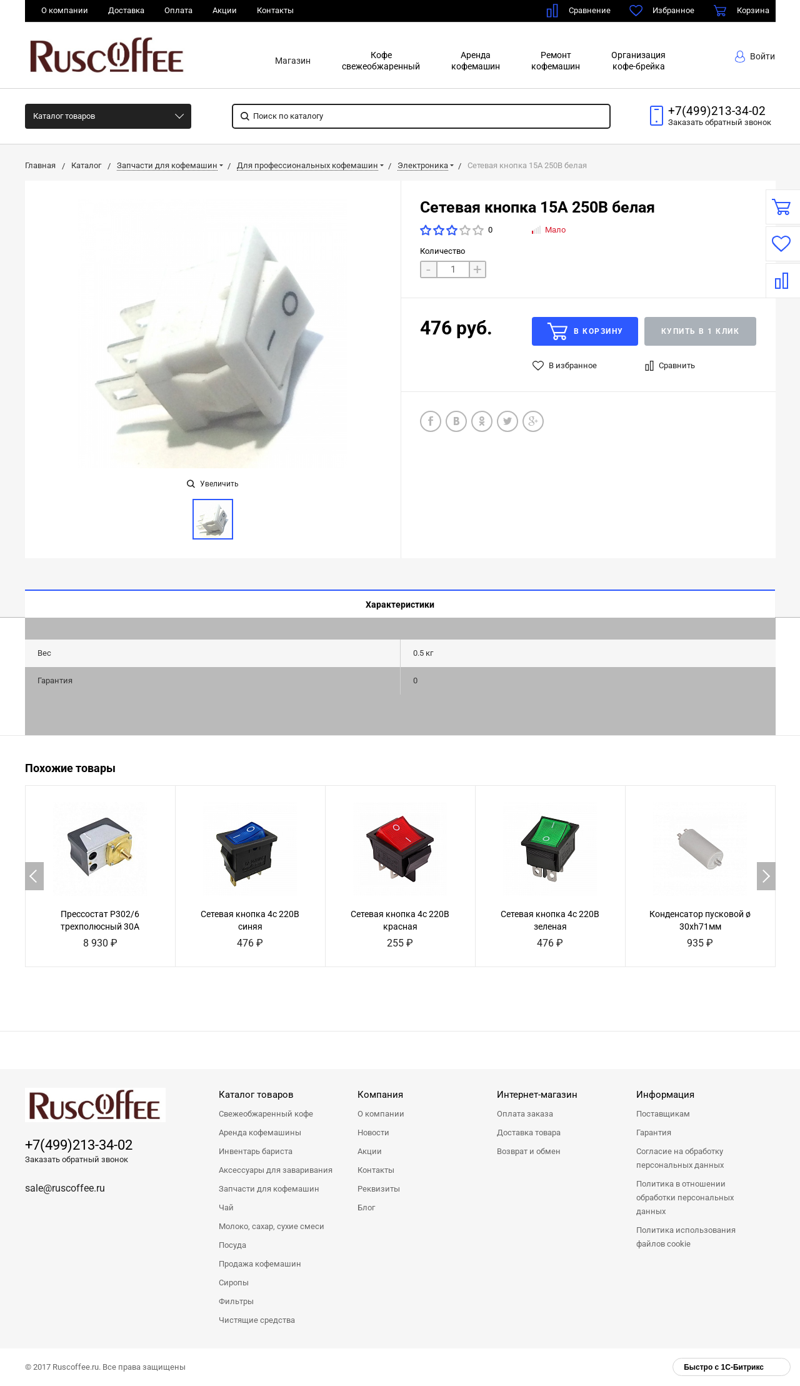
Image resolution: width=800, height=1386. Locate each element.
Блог (366, 1207)
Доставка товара (529, 1132)
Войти (755, 57)
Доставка (126, 10)
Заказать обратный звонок (76, 1159)
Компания (380, 1094)
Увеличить (213, 484)
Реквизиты (379, 1188)
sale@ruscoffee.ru (65, 1188)
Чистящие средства (257, 1320)
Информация (665, 1094)
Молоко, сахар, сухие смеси (271, 1226)
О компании (64, 10)
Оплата (178, 10)
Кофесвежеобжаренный (381, 60)
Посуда (232, 1245)
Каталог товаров (64, 116)
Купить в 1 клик (700, 331)
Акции (224, 10)
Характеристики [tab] (400, 605)
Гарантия (653, 1132)
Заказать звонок (719, 122)
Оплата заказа (525, 1113)
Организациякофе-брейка (638, 60)
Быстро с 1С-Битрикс (724, 1367)
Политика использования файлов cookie (686, 1236)
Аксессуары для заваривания (275, 1170)
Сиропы (234, 1282)
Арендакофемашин (475, 60)
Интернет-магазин (537, 1094)
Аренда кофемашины (260, 1132)
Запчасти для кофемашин (269, 1188)
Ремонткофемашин (555, 60)
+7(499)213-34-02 (717, 111)
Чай (226, 1207)
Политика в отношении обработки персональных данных (685, 1197)
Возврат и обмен (529, 1151)
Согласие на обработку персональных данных (680, 1158)
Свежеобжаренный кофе (266, 1113)
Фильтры (236, 1301)
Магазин (293, 61)
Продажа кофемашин (260, 1263)
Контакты (275, 10)
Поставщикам (663, 1113)
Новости (373, 1132)
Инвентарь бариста (255, 1151)
